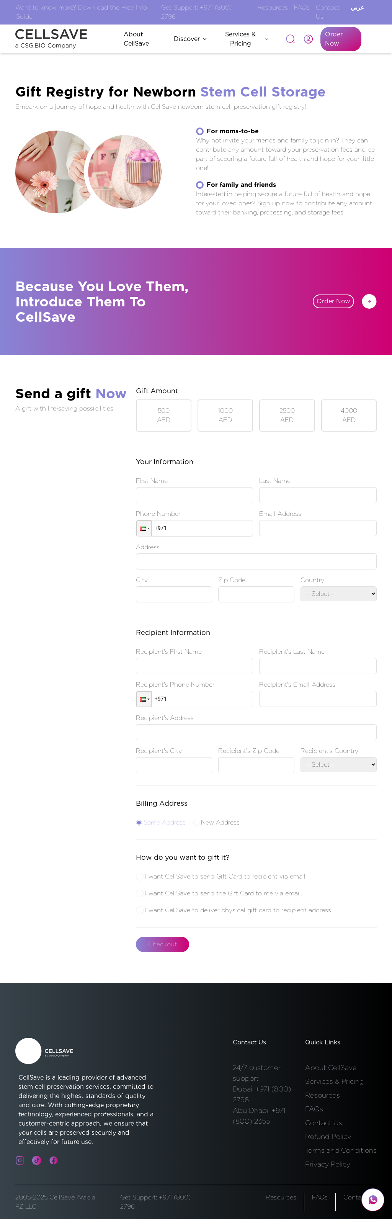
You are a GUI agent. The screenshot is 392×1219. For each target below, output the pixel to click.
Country (312, 580)
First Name (152, 480)
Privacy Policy (327, 1164)
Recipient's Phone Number (175, 684)
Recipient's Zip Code (248, 750)
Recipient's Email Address (297, 684)
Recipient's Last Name (292, 651)
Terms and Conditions (341, 1150)
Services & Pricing (246, 39)
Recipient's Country (329, 750)
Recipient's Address (165, 718)
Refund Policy (328, 1136)
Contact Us (323, 1123)
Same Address (161, 822)
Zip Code (231, 580)
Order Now (334, 39)
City (142, 580)
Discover (190, 39)
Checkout (162, 944)
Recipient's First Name (169, 651)
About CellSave (331, 1068)
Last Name (275, 480)
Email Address (280, 513)
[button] (144, 528)
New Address (216, 822)
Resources (272, 7)
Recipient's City (159, 750)
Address (148, 547)
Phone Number (158, 513)
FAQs (302, 7)
